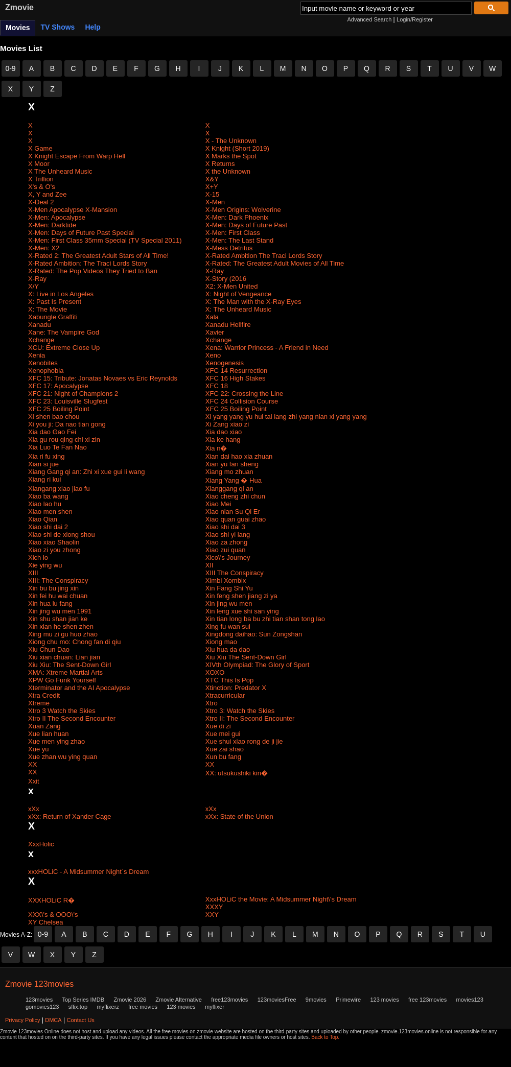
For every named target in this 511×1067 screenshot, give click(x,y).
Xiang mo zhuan (229, 472)
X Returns (220, 164)
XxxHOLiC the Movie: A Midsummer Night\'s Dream (281, 899)
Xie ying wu (45, 565)
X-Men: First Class (232, 232)
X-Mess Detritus (228, 248)
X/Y (33, 286)
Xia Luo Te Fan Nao (57, 447)
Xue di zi (218, 726)
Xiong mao (221, 642)
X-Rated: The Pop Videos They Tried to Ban (92, 271)
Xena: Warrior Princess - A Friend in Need (267, 347)
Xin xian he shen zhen (61, 626)
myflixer (214, 1007)
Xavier (214, 332)
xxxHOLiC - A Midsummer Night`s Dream (88, 871)
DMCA (53, 1020)
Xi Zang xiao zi (227, 424)
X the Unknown (227, 171)
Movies (18, 27)
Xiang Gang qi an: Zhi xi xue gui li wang (86, 472)
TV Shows (57, 27)
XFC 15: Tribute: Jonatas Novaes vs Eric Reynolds (102, 378)
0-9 (10, 68)
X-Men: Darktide (52, 225)
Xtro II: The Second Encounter (250, 718)
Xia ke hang (223, 439)
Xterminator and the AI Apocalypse (79, 688)
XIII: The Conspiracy (58, 580)
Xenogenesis (224, 363)
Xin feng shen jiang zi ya (241, 596)
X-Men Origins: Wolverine (243, 210)
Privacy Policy (22, 1020)
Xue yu (38, 749)
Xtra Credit (44, 695)
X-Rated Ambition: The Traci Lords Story (87, 263)
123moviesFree (277, 1000)
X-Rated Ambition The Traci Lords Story (263, 255)
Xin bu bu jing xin (53, 588)
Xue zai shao (224, 749)
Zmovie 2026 (129, 1000)
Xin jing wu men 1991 (59, 611)
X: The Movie (47, 309)
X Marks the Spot (231, 156)
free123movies (229, 1000)
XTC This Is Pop (229, 680)
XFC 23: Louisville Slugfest (67, 401)
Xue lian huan (48, 734)
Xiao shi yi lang (227, 534)
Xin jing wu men (228, 603)
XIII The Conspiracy (234, 573)
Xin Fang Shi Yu (229, 588)
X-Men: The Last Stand (239, 240)
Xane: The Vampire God (63, 332)
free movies (142, 1007)
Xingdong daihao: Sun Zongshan (253, 634)
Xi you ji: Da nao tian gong (67, 424)
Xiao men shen (50, 511)
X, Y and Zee (47, 194)
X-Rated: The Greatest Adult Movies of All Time (274, 263)
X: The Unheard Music (238, 309)
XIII (33, 573)
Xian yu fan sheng (232, 464)
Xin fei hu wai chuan (57, 596)
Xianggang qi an (229, 488)
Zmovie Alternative (178, 1000)
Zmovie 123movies (39, 984)
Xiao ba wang (48, 496)
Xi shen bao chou (53, 416)
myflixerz (108, 1007)
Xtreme (39, 703)
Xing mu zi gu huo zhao (63, 634)
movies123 (469, 1000)
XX (32, 764)
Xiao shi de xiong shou (61, 534)
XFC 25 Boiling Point (58, 409)
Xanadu (39, 324)
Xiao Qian (42, 519)
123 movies (384, 1000)
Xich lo (38, 557)
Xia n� (216, 448)
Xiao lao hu (44, 504)
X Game (40, 148)
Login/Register (415, 19)
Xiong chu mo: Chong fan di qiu (74, 642)
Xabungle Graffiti (53, 317)
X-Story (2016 (225, 278)
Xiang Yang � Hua (233, 480)
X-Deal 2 (41, 202)
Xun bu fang (223, 757)
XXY (212, 914)
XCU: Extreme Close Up (64, 347)
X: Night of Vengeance (238, 294)
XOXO (215, 672)
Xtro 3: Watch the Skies (239, 711)
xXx (33, 809)
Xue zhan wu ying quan (62, 757)
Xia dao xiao (223, 432)
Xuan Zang (44, 726)
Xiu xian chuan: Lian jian (64, 657)
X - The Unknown (231, 141)
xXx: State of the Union (239, 816)
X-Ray (214, 271)
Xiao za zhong (226, 542)
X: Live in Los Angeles (61, 294)
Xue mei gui (223, 734)
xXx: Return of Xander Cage (69, 816)
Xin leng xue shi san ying (242, 611)
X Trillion (41, 179)
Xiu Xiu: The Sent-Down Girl (69, 665)
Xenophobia (45, 370)
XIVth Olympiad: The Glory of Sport (257, 665)
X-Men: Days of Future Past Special (81, 232)
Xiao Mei (218, 504)
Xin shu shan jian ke (57, 619)
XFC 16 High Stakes (235, 378)
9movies (316, 1000)
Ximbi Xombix (225, 580)
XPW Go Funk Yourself (62, 680)
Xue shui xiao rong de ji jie (244, 741)
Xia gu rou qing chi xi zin (64, 439)
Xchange (41, 340)
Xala (212, 317)
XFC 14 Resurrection (236, 370)
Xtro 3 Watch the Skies (62, 711)
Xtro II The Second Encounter (71, 718)
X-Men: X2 (43, 248)
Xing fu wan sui (227, 626)
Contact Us (80, 1020)
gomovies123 (42, 1007)
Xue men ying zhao (56, 741)
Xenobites (43, 363)
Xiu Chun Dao (48, 649)
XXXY (214, 907)
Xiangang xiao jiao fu (59, 488)
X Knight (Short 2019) (237, 148)
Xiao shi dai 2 (48, 527)
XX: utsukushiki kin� (236, 773)
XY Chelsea (45, 922)
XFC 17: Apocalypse (58, 386)
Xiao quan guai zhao (235, 519)
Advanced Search (369, 19)
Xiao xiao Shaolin (53, 542)
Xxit (33, 781)
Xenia (36, 355)
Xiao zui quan (225, 550)
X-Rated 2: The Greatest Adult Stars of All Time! (98, 255)
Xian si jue (43, 464)
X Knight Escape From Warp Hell (76, 156)
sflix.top (77, 1007)
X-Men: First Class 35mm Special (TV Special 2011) (105, 240)
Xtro (211, 703)
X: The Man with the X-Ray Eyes (253, 301)
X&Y (212, 179)
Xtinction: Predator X (235, 688)
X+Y (211, 187)
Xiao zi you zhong (54, 550)
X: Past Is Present (54, 301)
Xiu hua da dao (227, 649)
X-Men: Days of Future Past (246, 225)
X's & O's (41, 187)
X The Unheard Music (60, 171)
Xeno (213, 355)
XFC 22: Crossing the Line (244, 393)
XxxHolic (41, 844)
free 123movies (427, 1000)
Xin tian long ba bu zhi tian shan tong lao (265, 619)
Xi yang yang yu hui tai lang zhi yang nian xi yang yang (286, 416)
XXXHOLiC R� (51, 900)
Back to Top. (325, 1037)
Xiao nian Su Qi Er (232, 511)
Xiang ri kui (44, 479)
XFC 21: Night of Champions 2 (73, 393)
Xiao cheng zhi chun (235, 496)
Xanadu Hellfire (228, 324)
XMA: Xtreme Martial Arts (65, 672)
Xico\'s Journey (227, 557)
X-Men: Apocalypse (56, 217)
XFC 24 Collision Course (241, 401)
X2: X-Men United (231, 286)
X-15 (212, 194)
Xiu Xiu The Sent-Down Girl (246, 657)
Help (92, 27)
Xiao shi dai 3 (225, 527)
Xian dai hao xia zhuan (239, 456)
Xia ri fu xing (46, 456)
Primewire (348, 1000)
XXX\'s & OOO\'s (53, 914)
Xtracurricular (225, 695)
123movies (39, 1000)
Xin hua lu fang (50, 603)
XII (209, 565)
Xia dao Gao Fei (52, 432)
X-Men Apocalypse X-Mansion (72, 210)
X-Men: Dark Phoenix (237, 217)
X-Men (215, 202)
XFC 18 (216, 386)
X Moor (39, 164)
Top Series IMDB (83, 1000)
